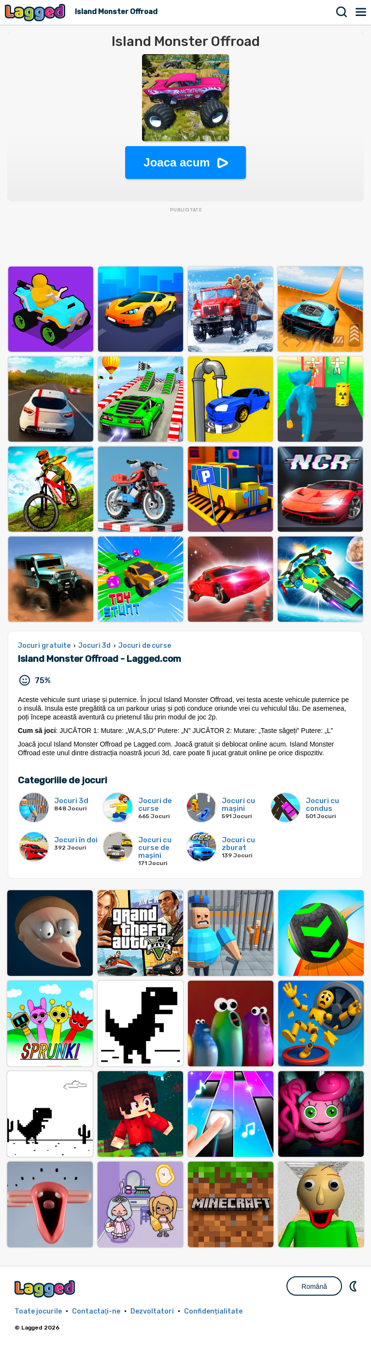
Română (314, 1286)
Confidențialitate (213, 1311)
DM (354, 1286)
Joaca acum (176, 162)
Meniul (361, 12)
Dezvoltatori (152, 1311)
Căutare (342, 12)
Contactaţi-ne (96, 1311)
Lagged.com (45, 1288)
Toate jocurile (38, 1311)
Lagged (36, 12)
